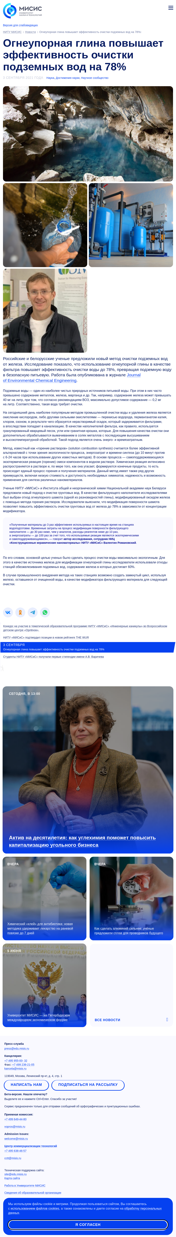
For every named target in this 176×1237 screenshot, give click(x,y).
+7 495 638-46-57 (15, 1150)
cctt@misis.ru (12, 1158)
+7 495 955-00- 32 (15, 1060)
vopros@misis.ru (14, 1126)
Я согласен (88, 1225)
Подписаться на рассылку (88, 1085)
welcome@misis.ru (16, 1138)
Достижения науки (67, 77)
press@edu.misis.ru (16, 1048)
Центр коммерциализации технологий (30, 1146)
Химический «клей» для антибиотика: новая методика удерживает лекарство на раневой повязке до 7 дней (40, 928)
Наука (50, 77)
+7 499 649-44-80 (15, 1119)
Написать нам (26, 1085)
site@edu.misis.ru (15, 1174)
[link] (8, 612)
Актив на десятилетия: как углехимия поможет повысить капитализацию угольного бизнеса (82, 841)
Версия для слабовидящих (20, 25)
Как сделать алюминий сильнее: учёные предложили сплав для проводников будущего (128, 931)
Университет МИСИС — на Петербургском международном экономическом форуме (38, 1018)
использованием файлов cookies (35, 1208)
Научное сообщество (95, 77)
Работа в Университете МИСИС (24, 1185)
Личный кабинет (161, 7)
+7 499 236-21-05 (23, 1064)
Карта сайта (12, 1178)
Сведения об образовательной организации (32, 1192)
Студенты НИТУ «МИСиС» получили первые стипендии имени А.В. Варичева (53, 656)
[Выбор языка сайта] (152, 7)
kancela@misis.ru (15, 1068)
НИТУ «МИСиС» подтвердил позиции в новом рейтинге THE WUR (46, 637)
